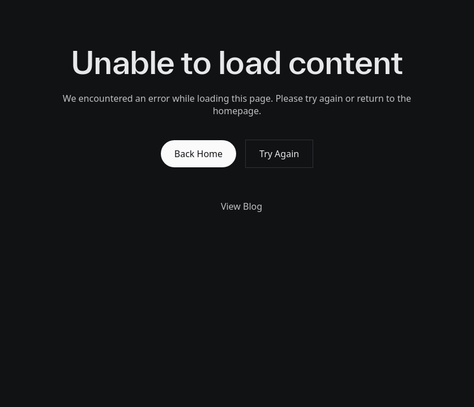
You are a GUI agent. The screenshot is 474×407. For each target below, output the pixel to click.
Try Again (279, 154)
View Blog (237, 206)
